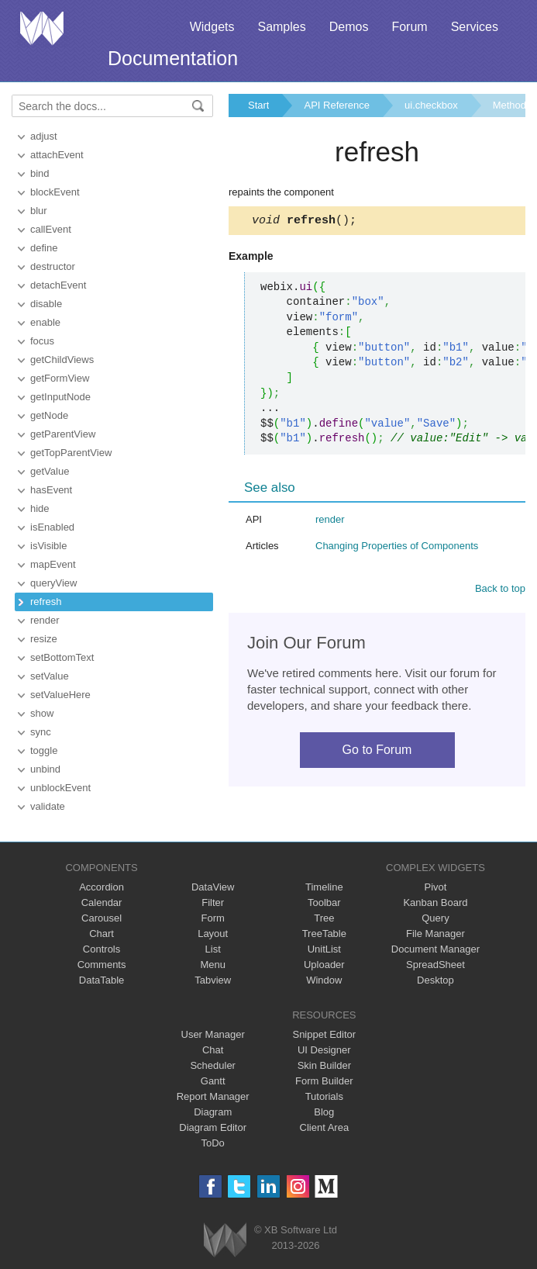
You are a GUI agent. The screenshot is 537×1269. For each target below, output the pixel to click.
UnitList (324, 949)
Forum (409, 26)
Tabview (212, 980)
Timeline (324, 887)
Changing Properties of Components (396, 548)
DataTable (102, 980)
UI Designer (324, 1050)
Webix (225, 1239)
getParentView (62, 434)
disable (46, 303)
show (41, 713)
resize (43, 639)
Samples (281, 26)
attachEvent (57, 155)
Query (435, 918)
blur (38, 210)
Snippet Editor (324, 1034)
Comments (101, 964)
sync (40, 732)
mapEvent (53, 564)
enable (45, 322)
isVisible (48, 546)
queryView (53, 583)
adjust (43, 136)
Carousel (101, 918)
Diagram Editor (212, 1127)
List (213, 949)
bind (40, 173)
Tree (324, 918)
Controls (101, 949)
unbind (45, 769)
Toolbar (324, 902)
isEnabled (52, 527)
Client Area (324, 1127)
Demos (349, 26)
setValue (49, 676)
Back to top (500, 590)
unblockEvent (60, 788)
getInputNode (60, 397)
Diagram (213, 1112)
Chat (212, 1050)
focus (42, 341)
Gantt (213, 1081)
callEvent (50, 229)
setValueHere (60, 694)
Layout (213, 933)
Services (474, 26)
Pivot (435, 887)
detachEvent (58, 285)
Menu (212, 964)
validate (47, 806)
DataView (212, 887)
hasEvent (51, 490)
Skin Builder (324, 1065)
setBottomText (62, 657)
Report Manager (213, 1096)
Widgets (212, 26)
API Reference (337, 105)
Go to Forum (377, 752)
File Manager (435, 933)
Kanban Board (435, 902)
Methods (512, 105)
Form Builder (324, 1081)
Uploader (324, 964)
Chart (101, 933)
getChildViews (62, 359)
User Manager (213, 1034)
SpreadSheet (435, 964)
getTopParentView (71, 452)
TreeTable (324, 933)
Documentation (173, 58)
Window (324, 980)
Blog (324, 1112)
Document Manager (435, 949)
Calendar (101, 902)
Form (213, 918)
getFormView (59, 378)
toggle (43, 750)
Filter (212, 902)
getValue (49, 471)
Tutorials (324, 1096)
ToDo (213, 1143)
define (43, 248)
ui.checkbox (431, 105)
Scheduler (213, 1065)
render (45, 620)
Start (258, 105)
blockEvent (55, 192)
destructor (52, 266)
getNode (49, 415)
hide (40, 508)
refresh (45, 601)
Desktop (435, 980)
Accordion (101, 887)
